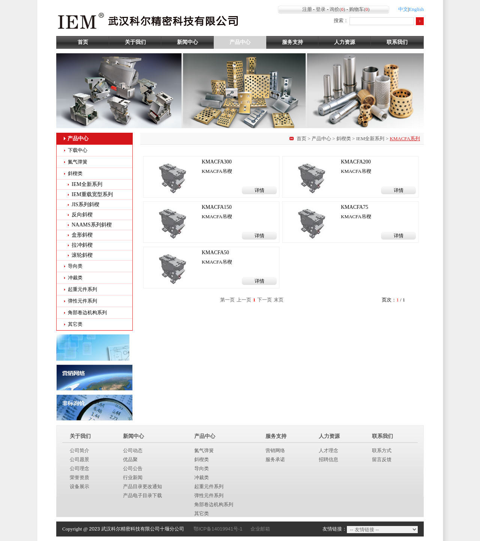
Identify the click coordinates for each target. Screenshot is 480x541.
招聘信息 (328, 459)
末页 (279, 300)
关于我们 (135, 42)
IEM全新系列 (370, 138)
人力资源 (344, 42)
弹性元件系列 (82, 301)
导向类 (75, 266)
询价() (337, 9)
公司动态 (132, 450)
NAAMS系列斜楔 (92, 225)
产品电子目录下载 (142, 495)
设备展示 (79, 486)
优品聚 (130, 459)
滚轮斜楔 (82, 255)
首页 (83, 42)
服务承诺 (275, 459)
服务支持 (292, 42)
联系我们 (397, 42)
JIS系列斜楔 (85, 204)
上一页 (244, 300)
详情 (259, 190)
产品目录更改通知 (142, 486)
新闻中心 (187, 42)
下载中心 (77, 150)
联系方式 (382, 450)
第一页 (227, 300)
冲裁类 (75, 277)
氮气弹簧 (77, 162)
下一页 (264, 300)
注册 (307, 9)
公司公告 (132, 468)
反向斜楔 (82, 214)
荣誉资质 (79, 477)
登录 (321, 9)
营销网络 (275, 450)
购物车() (359, 9)
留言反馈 (382, 459)
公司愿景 (79, 459)
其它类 (75, 324)
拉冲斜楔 (82, 245)
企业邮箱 (260, 529)
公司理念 (79, 468)
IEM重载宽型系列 (92, 194)
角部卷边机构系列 (87, 312)
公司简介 (79, 450)
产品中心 (240, 42)
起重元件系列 (82, 289)
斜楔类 (343, 138)
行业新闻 (132, 477)
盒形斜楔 (82, 235)
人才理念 (328, 450)
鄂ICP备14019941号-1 (218, 529)
